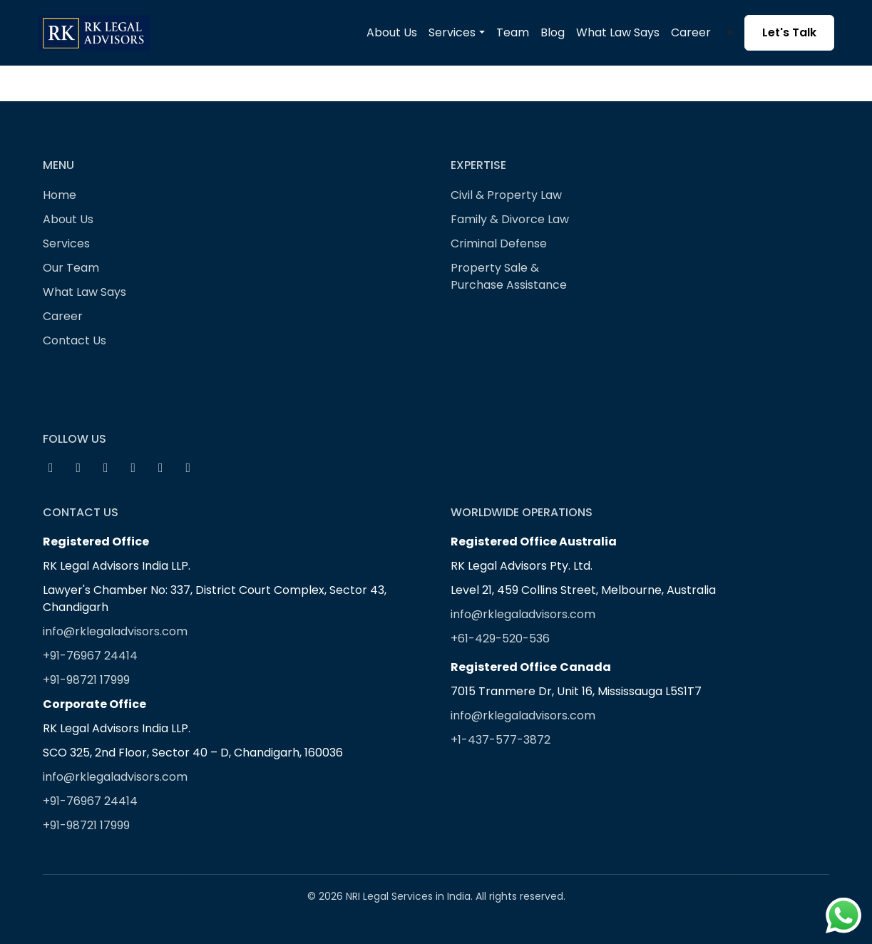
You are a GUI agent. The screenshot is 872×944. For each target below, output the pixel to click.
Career (691, 32)
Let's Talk (789, 32)
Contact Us (74, 340)
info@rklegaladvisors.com (115, 631)
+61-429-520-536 (500, 638)
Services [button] (452, 32)
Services (66, 243)
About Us (391, 32)
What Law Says (618, 32)
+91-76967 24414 (90, 655)
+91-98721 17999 (86, 680)
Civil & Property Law (506, 195)
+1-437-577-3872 (500, 740)
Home (59, 195)
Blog (552, 32)
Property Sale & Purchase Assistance (509, 276)
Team (512, 32)
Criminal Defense (499, 243)
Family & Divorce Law (510, 219)
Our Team (71, 268)
